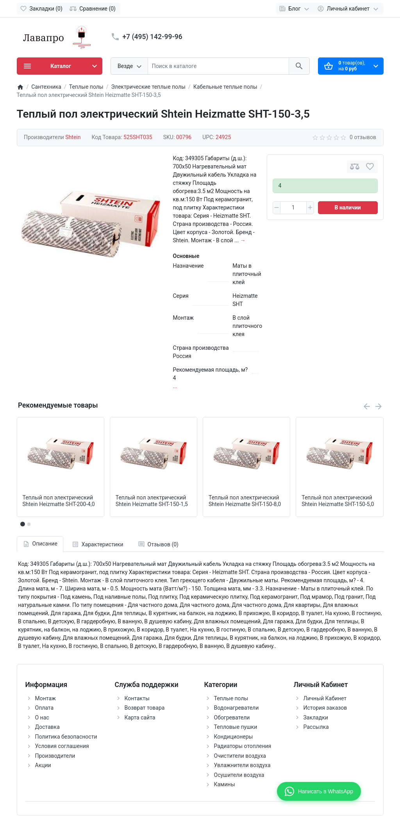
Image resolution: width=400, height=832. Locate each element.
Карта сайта (140, 717)
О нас (42, 717)
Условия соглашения (62, 746)
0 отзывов (363, 137)
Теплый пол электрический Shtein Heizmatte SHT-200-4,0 (59, 500)
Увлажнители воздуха (242, 765)
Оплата (44, 708)
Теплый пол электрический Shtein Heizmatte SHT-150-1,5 (152, 500)
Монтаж (45, 698)
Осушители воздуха (239, 775)
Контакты (137, 698)
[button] (28, 524)
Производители (55, 756)
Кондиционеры (233, 737)
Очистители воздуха (240, 756)
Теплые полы (231, 698)
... (175, 386)
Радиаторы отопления (242, 746)
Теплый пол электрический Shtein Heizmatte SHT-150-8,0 (245, 500)
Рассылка (316, 727)
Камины (224, 784)
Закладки (316, 717)
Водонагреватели (236, 708)
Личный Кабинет (325, 698)
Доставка (47, 727)
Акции (43, 765)
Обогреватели (232, 717)
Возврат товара (145, 708)
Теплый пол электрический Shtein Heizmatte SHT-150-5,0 (338, 500)
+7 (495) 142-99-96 (152, 37)
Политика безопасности (66, 737)
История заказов (325, 708)
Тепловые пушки (235, 727)
